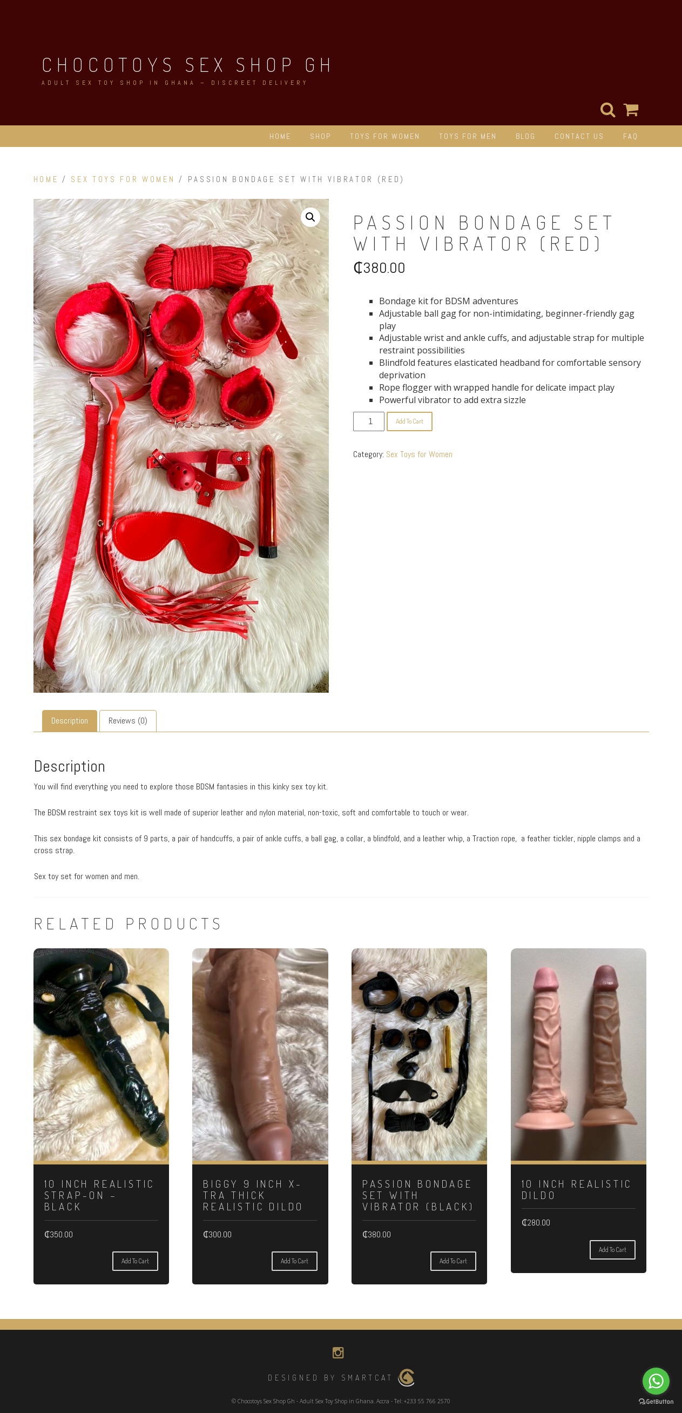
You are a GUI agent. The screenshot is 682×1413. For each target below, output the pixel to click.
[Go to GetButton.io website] (656, 1401)
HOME (280, 136)
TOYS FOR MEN (468, 136)
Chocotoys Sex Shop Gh (188, 64)
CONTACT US (579, 136)
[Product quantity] (368, 421)
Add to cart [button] (135, 1261)
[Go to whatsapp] (656, 1381)
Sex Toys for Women (123, 179)
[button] (310, 217)
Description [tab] (69, 720)
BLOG (526, 136)
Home (46, 179)
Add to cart (409, 421)
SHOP (320, 136)
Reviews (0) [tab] (128, 720)
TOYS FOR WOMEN (385, 136)
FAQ (630, 136)
